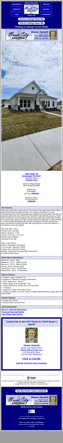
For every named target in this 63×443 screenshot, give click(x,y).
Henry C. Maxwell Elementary (14, 310)
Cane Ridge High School (12, 314)
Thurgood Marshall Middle (12, 312)
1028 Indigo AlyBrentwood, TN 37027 (31, 175)
